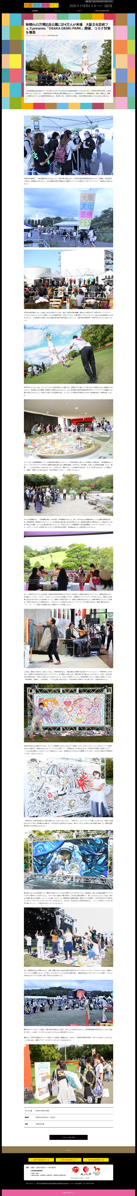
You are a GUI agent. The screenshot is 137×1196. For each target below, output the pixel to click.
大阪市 (37, 1173)
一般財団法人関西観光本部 (59, 1175)
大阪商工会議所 (35, 1175)
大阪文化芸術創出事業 (102, 10)
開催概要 (35, 10)
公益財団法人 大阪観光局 (46, 1175)
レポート (79, 10)
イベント (57, 10)
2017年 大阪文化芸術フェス (95, 1160)
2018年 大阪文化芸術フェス (68, 1160)
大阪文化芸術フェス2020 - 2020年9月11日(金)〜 (68, 5)
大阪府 (33, 1173)
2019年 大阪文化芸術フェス (40, 1160)
